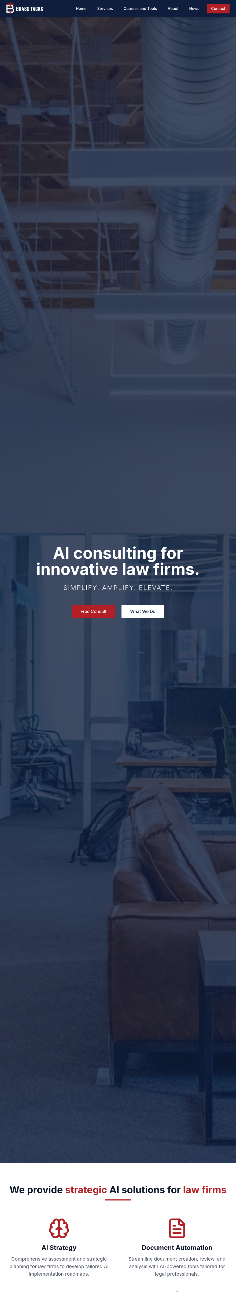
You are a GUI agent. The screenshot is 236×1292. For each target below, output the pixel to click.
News (194, 8)
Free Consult (93, 611)
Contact (218, 8)
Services (105, 8)
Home (81, 8)
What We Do (143, 611)
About (173, 8)
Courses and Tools (140, 8)
